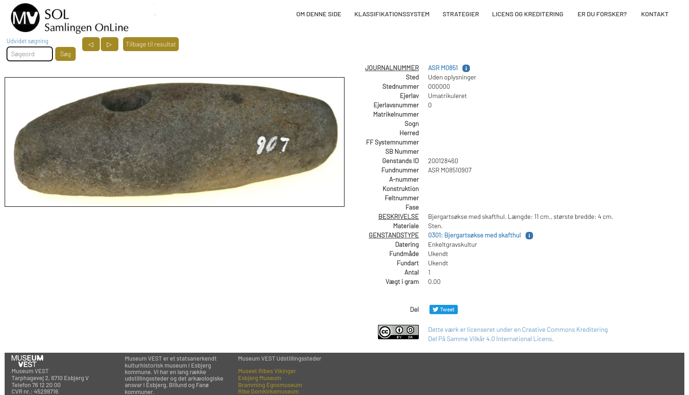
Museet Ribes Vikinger (267, 371)
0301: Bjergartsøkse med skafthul (474, 235)
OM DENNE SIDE (318, 14)
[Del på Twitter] (443, 309)
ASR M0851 (443, 68)
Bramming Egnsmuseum (270, 384)
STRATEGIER (460, 14)
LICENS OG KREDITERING (528, 14)
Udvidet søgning (27, 41)
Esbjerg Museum (259, 378)
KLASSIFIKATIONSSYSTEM (391, 14)
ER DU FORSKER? (602, 14)
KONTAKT (655, 14)
